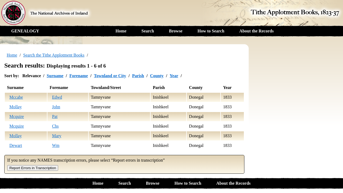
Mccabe (16, 97)
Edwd (57, 97)
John (56, 107)
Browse (175, 31)
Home (120, 31)
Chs (55, 126)
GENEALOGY (25, 31)
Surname (55, 75)
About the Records (256, 31)
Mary (56, 135)
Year (174, 75)
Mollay (15, 107)
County (157, 75)
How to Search (210, 31)
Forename (78, 75)
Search (147, 31)
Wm (55, 145)
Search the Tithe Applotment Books (53, 55)
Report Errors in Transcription (32, 168)
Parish (138, 75)
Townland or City (110, 75)
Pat (54, 116)
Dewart (15, 145)
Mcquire (16, 116)
